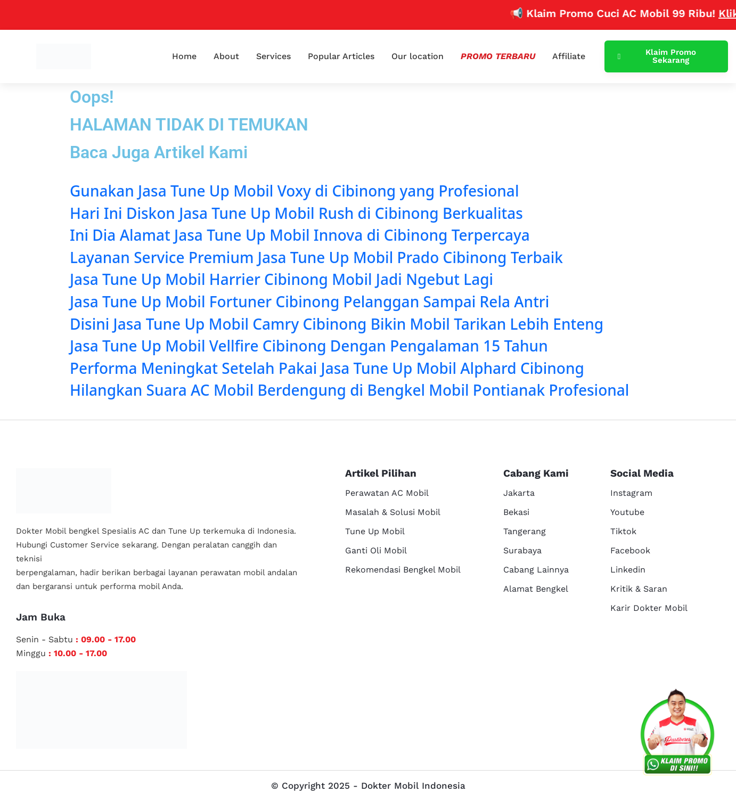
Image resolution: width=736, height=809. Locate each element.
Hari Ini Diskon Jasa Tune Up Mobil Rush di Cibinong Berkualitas (296, 213)
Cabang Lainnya (536, 570)
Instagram (631, 493)
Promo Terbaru (498, 56)
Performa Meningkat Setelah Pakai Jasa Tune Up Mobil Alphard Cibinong (327, 368)
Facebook (630, 550)
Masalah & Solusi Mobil (392, 512)
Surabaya (522, 550)
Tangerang (524, 531)
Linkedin (627, 570)
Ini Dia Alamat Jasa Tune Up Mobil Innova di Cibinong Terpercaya (300, 235)
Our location (417, 56)
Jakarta (519, 493)
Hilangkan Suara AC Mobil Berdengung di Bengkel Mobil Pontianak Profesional (349, 390)
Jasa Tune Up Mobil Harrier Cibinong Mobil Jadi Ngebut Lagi (281, 279)
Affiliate (568, 56)
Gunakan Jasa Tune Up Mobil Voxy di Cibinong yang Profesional (294, 191)
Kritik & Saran (638, 589)
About (226, 56)
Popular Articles (341, 56)
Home (184, 56)
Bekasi (516, 512)
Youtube (627, 512)
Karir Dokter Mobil (649, 608)
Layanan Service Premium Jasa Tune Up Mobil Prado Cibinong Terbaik (316, 257)
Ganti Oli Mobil (376, 550)
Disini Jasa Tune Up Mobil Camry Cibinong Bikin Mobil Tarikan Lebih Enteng (336, 324)
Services (273, 56)
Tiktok (623, 531)
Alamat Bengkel (535, 589)
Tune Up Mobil (375, 531)
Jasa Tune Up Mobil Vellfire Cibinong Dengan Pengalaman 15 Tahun (309, 346)
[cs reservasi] (677, 734)
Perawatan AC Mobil (387, 493)
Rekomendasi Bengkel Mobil (403, 570)
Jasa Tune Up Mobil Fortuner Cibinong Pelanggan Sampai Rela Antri (309, 301)
